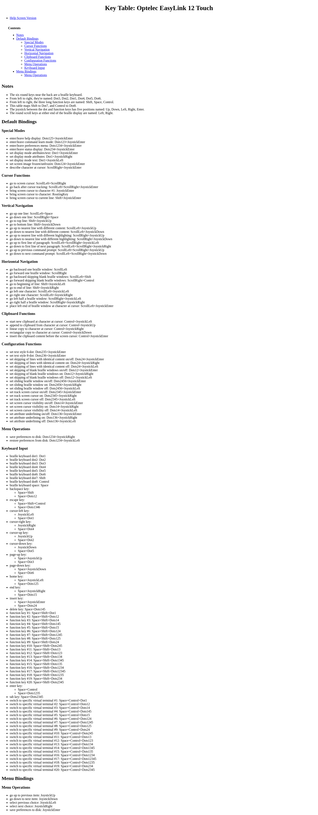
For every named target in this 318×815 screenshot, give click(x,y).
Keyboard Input (34, 68)
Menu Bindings (26, 71)
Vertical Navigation (37, 49)
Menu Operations (35, 64)
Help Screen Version (23, 18)
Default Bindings (27, 38)
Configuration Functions (40, 60)
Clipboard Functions (37, 57)
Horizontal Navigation (39, 53)
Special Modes (34, 42)
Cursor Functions (35, 46)
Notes (20, 35)
